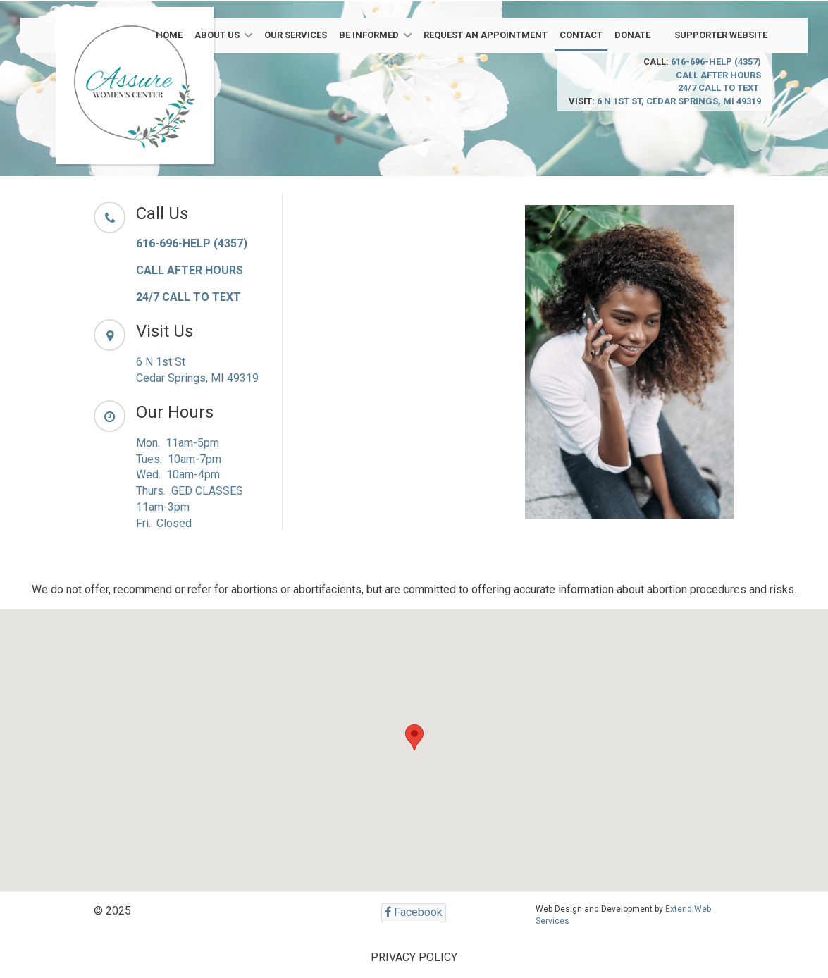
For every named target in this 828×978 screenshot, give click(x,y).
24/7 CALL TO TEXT (719, 87)
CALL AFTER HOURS (718, 75)
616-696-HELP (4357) (716, 61)
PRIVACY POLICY (414, 957)
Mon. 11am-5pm (177, 443)
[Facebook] (413, 912)
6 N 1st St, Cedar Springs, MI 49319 (679, 101)
